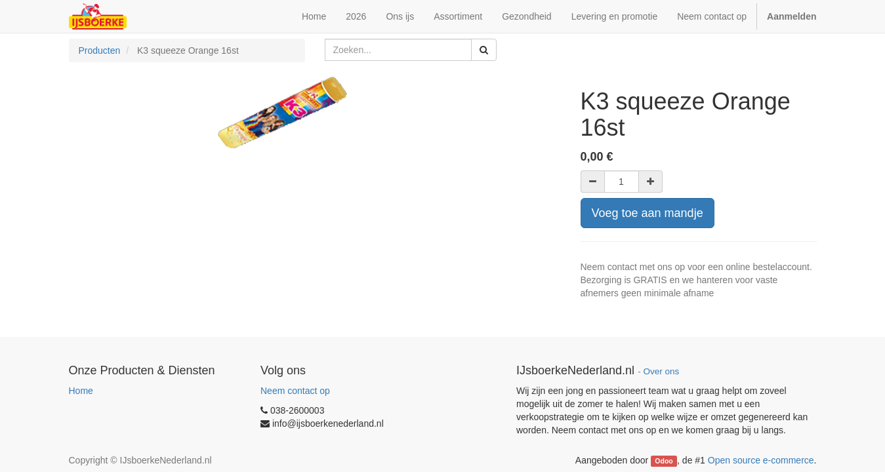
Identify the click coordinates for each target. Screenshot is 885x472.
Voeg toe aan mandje (647, 213)
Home (81, 390)
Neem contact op (295, 390)
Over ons (661, 371)
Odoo (663, 461)
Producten (100, 50)
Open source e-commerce (761, 460)
